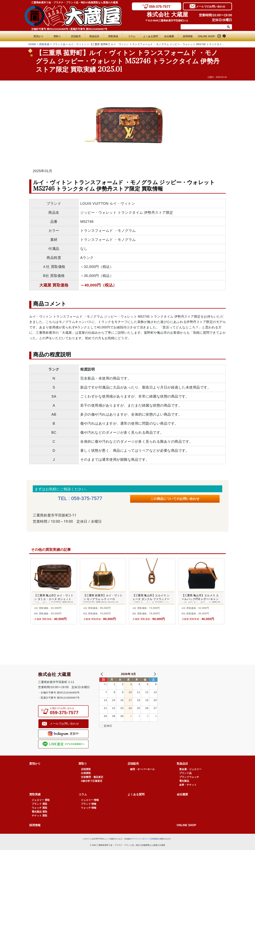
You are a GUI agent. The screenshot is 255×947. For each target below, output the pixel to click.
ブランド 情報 (89, 820)
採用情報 (188, 36)
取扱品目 (94, 36)
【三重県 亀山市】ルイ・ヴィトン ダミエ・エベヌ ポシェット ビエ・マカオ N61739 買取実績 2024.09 (53, 603)
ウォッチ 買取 (39, 824)
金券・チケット (188, 801)
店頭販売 (76, 36)
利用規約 (154, 855)
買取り (57, 36)
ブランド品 (59, 44)
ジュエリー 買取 (41, 816)
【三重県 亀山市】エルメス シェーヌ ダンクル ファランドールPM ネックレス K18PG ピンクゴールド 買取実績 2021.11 (151, 603)
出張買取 (86, 789)
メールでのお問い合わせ (210, 6)
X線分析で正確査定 (91, 797)
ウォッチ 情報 (89, 824)
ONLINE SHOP (206, 36)
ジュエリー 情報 (90, 816)
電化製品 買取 (39, 828)
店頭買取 (86, 785)
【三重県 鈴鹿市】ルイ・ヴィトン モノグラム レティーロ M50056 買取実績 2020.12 (103, 601)
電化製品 (184, 797)
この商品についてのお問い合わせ (175, 500)
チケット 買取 (39, 831)
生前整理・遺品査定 (92, 793)
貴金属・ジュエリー (190, 785)
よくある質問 (151, 36)
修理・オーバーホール (142, 785)
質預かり (38, 36)
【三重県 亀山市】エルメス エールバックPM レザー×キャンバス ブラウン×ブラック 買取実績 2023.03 (201, 603)
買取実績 (113, 36)
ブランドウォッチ (189, 793)
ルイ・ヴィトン (78, 44)
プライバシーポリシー (140, 855)
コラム (131, 36)
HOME (32, 44)
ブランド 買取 (39, 820)
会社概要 (169, 36)
